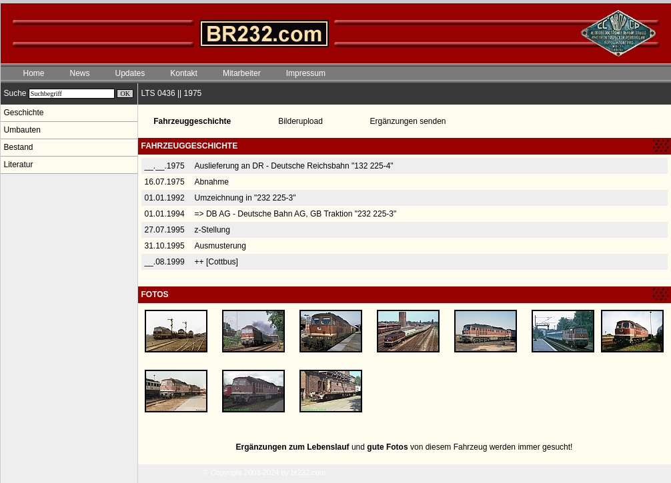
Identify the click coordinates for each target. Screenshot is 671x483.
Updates (130, 73)
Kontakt (183, 73)
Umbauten (22, 130)
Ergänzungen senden (408, 121)
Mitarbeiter (242, 73)
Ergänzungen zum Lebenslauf (293, 447)
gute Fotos (387, 447)
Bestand (18, 147)
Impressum (305, 73)
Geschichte (24, 112)
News (80, 73)
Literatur (18, 164)
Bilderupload (300, 121)
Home (34, 73)
